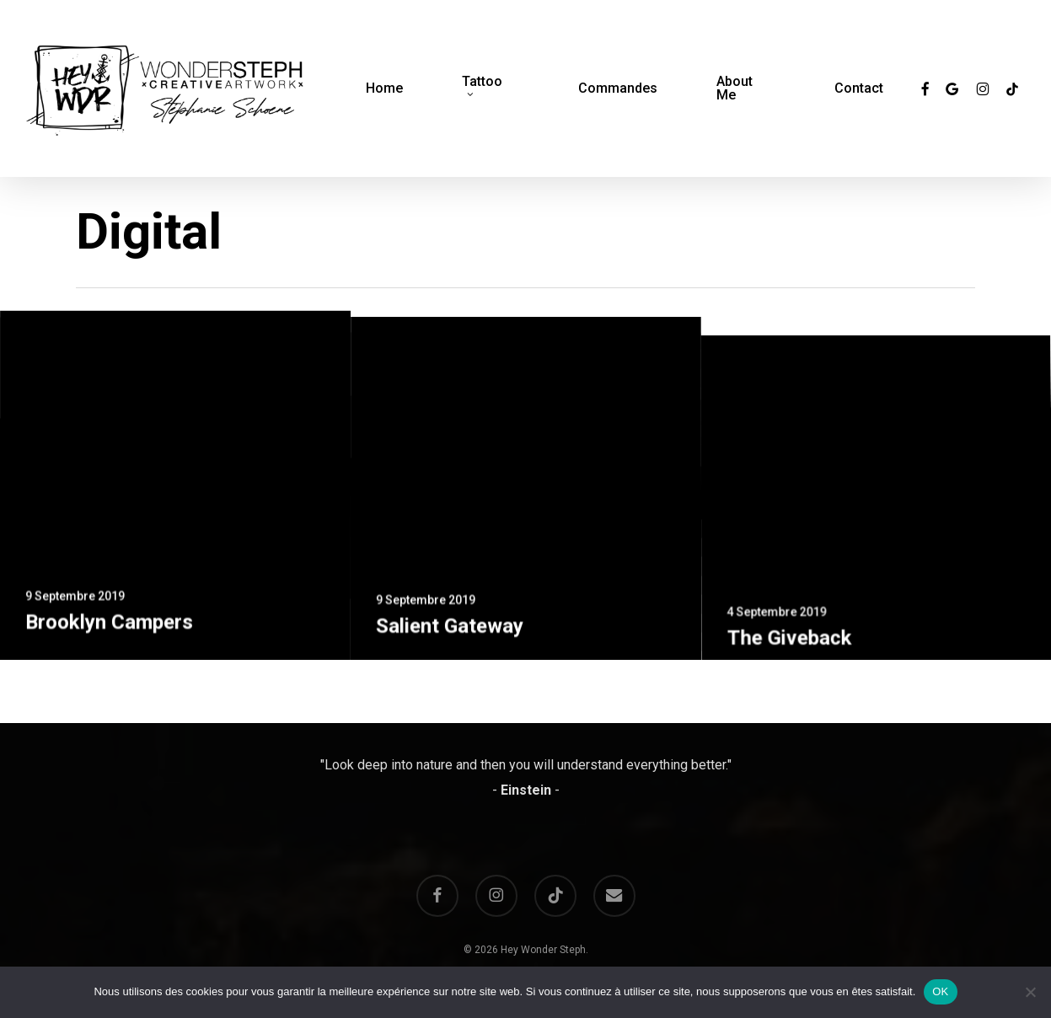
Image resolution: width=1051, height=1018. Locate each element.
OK (940, 991)
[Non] (1030, 991)
